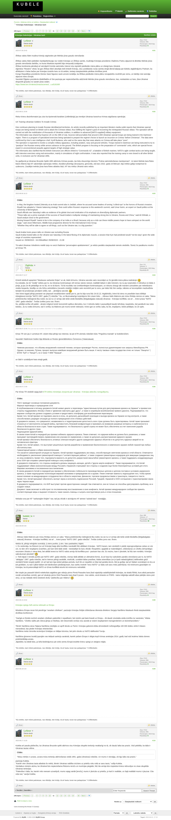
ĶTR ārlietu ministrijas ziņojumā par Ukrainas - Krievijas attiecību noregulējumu (75, 392)
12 (57, 31)
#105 (153, 328)
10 (49, 31)
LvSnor (27, 41)
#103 (153, 193)
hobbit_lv (27, 516)
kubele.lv (18, 813)
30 (78, 31)
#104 (153, 275)
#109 (153, 669)
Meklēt (120, 11)
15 (69, 31)
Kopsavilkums (106, 11)
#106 (153, 386)
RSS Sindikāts (64, 813)
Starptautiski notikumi (47, 22)
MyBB (24, 817)
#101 (153, 50)
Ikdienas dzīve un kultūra (30, 22)
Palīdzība (153, 11)
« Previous (26, 31)
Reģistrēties (48, 16)
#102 (153, 111)
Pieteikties (37, 16)
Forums (17, 22)
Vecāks (19, 790)
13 (61, 31)
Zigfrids (29, 265)
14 (65, 31)
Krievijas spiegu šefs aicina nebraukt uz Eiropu (35, 605)
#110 (153, 740)
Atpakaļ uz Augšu (30, 813)
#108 (153, 600)
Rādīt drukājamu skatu (24, 801)
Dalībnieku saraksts (136, 11)
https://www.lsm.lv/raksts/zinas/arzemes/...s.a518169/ (38, 84)
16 (73, 31)
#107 (153, 526)
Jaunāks (27, 790)
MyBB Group (40, 817)
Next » (84, 31)
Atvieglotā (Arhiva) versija (47, 813)
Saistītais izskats (150, 35)
